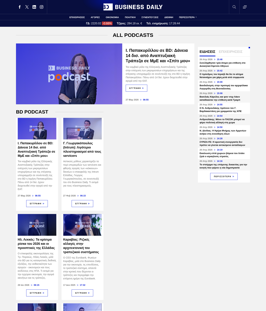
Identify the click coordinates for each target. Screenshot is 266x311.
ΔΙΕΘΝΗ (168, 17)
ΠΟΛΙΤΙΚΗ (130, 17)
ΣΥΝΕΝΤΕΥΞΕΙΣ (150, 17)
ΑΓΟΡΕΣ (95, 17)
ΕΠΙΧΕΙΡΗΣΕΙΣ (77, 17)
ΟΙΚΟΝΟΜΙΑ (112, 17)
